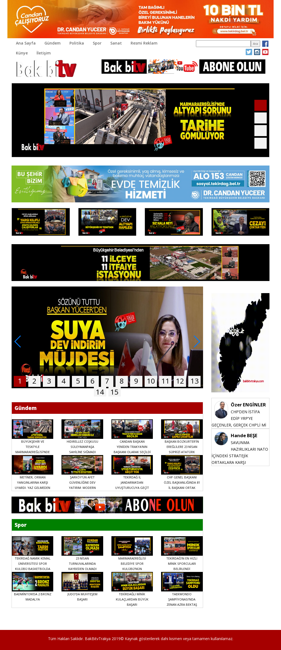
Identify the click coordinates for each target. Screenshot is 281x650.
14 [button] (100, 392)
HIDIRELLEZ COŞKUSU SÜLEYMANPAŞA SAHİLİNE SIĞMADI (82, 446)
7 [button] (107, 381)
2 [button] (34, 381)
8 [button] (122, 381)
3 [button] (49, 381)
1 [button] (20, 381)
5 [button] (78, 381)
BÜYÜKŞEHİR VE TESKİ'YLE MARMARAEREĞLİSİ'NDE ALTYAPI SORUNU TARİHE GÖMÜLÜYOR (32, 451)
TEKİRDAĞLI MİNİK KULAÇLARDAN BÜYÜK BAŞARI (132, 599)
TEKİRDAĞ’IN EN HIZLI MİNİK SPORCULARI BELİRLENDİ (181, 563)
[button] (260, 105)
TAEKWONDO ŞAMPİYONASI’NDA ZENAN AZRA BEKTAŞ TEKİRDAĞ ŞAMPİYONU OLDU (181, 604)
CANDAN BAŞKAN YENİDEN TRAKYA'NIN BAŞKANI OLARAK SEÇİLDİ (132, 446)
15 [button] (114, 392)
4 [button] (63, 381)
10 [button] (151, 381)
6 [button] (93, 381)
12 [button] (180, 381)
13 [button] (194, 381)
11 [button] (165, 381)
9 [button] (136, 381)
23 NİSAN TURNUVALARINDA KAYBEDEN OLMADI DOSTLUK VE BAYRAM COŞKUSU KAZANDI (82, 568)
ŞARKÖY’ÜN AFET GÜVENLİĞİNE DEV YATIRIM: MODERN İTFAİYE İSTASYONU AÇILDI (82, 487)
